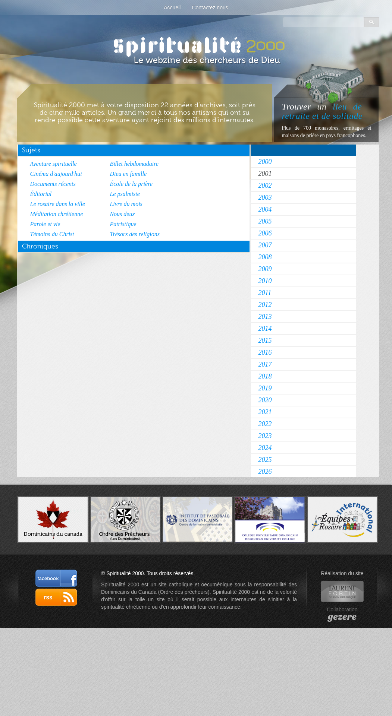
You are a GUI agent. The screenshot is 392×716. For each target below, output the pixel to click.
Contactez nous (210, 7)
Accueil (172, 7)
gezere (342, 617)
